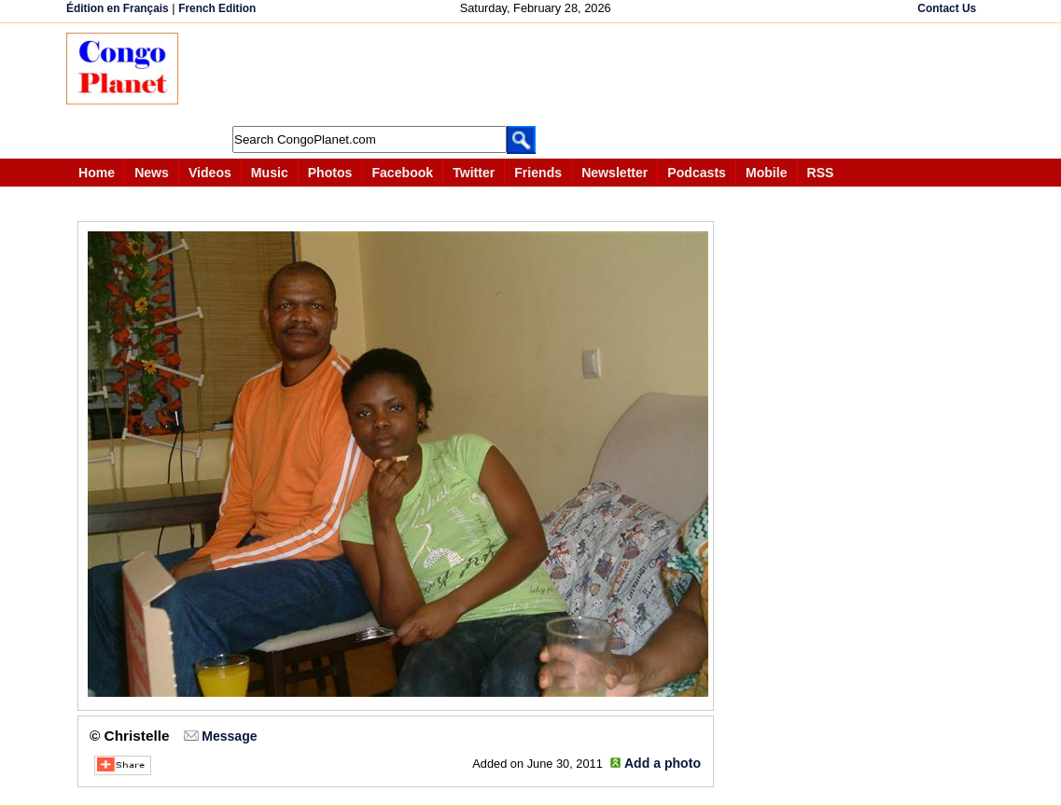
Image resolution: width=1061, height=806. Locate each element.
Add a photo (662, 763)
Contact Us (946, 8)
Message (229, 736)
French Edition (217, 8)
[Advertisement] (536, 75)
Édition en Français (117, 8)
